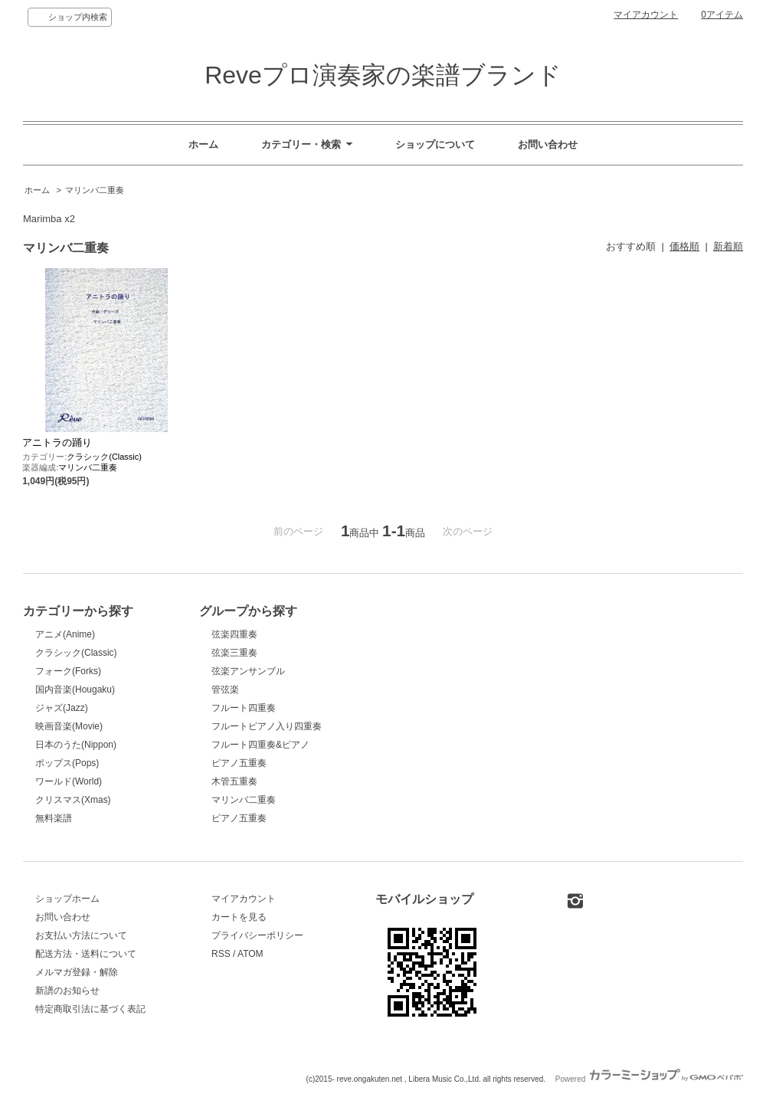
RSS (221, 953)
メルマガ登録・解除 (76, 972)
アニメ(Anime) (65, 634)
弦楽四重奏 (234, 634)
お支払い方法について (81, 935)
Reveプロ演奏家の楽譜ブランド (383, 75)
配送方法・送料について (85, 953)
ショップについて (435, 144)
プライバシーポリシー (257, 935)
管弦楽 (225, 689)
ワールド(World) (68, 781)
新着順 (728, 246)
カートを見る (239, 917)
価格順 (684, 246)
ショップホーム (67, 898)
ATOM (250, 953)
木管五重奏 (234, 781)
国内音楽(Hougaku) (75, 689)
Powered (649, 1079)
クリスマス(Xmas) (73, 799)
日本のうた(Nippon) (75, 744)
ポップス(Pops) (67, 763)
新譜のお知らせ (67, 990)
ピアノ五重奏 (239, 763)
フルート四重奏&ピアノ (260, 744)
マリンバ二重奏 (94, 190)
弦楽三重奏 (234, 652)
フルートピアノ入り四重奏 (266, 726)
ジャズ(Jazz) (61, 708)
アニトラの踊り (57, 442)
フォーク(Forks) (68, 671)
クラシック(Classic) (104, 456)
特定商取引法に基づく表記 (90, 1009)
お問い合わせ (548, 144)
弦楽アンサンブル (248, 671)
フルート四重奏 (243, 708)
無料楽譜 (53, 818)
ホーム (203, 144)
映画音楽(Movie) (69, 726)
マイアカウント (646, 14)
